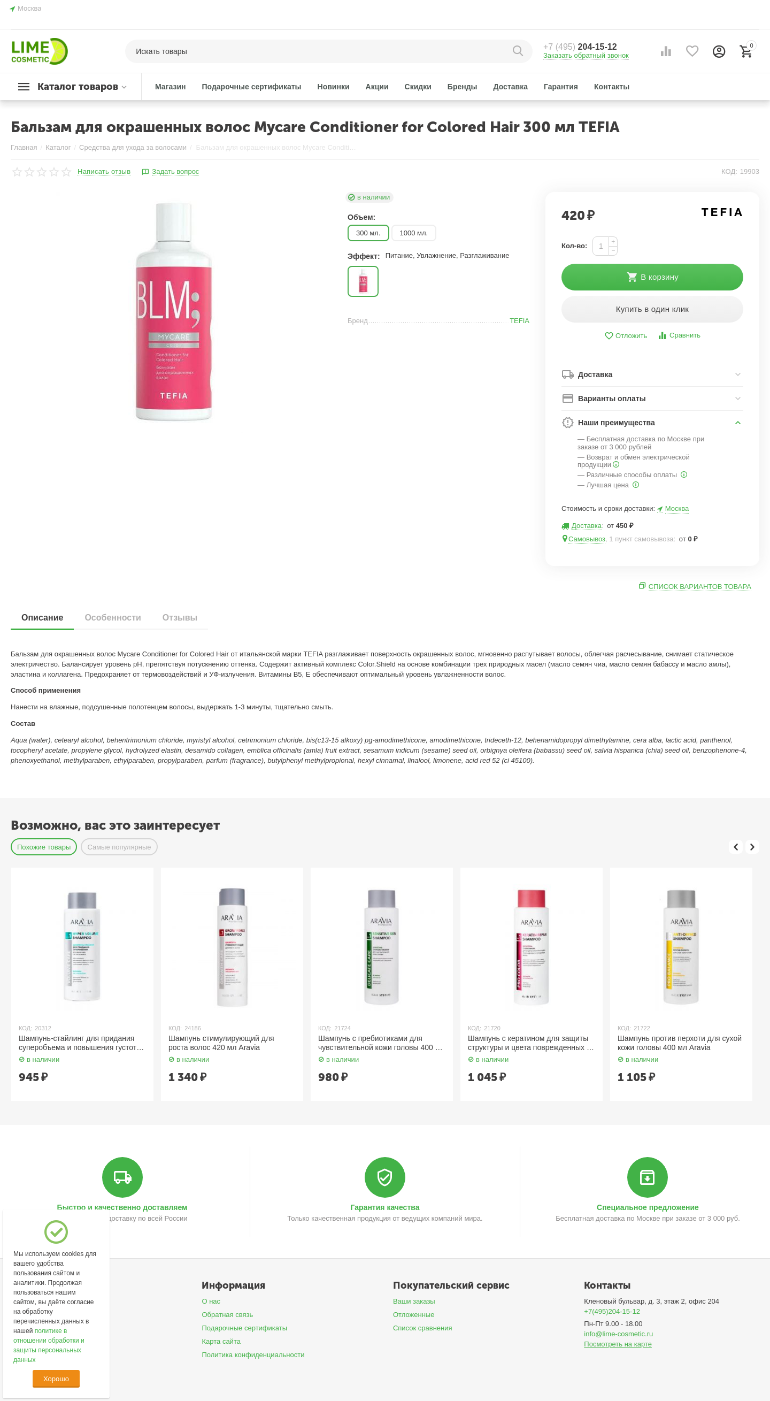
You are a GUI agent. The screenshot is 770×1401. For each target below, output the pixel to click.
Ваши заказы (414, 1301)
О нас (211, 1301)
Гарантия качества (384, 1207)
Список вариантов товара (700, 587)
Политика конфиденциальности (253, 1355)
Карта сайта (221, 1341)
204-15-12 (580, 46)
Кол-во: (574, 246)
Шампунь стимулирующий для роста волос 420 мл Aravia (221, 1043)
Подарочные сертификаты (244, 1328)
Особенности (112, 617)
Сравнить (678, 336)
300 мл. (368, 233)
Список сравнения (422, 1328)
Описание (42, 617)
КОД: (729, 171)
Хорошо (56, 1379)
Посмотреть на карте (618, 1344)
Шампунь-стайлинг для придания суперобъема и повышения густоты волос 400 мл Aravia (80, 1043)
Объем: (361, 217)
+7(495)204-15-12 (612, 1311)
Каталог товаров (77, 86)
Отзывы (180, 617)
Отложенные (414, 1315)
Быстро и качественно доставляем (122, 1207)
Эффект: (364, 256)
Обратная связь (227, 1315)
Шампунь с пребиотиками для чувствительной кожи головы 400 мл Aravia (381, 1043)
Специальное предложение (648, 1207)
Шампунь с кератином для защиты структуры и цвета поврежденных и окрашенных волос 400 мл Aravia (529, 1043)
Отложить (625, 336)
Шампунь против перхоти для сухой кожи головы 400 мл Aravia (680, 1043)
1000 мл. (414, 233)
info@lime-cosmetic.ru (618, 1334)
